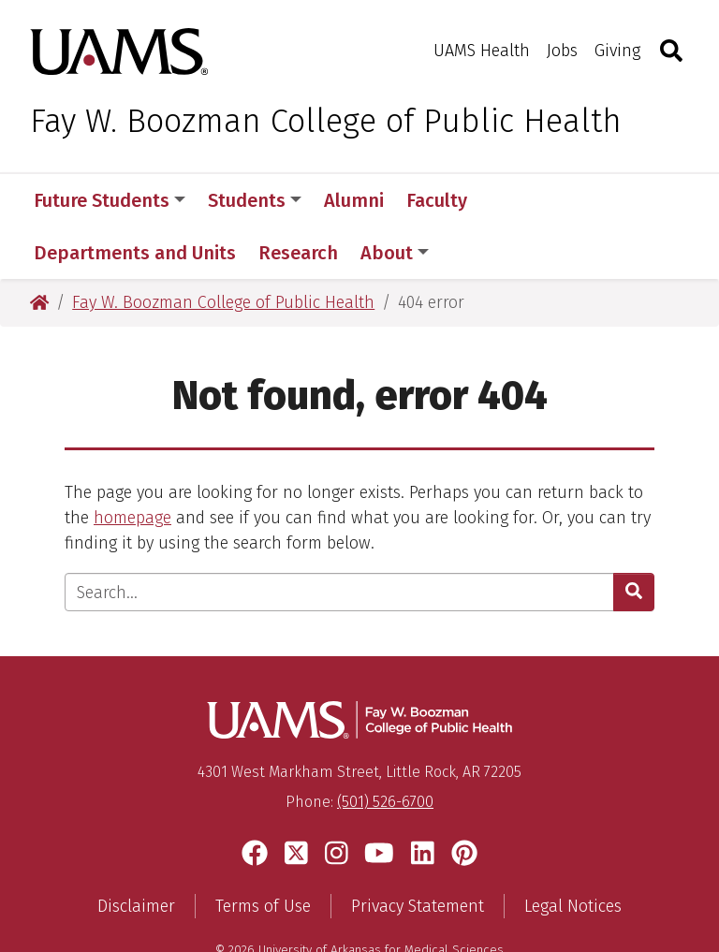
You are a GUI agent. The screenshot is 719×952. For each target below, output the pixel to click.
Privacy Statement (417, 853)
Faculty (436, 200)
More (521, 200)
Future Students (109, 200)
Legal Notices (573, 853)
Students (254, 200)
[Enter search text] (339, 539)
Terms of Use (263, 853)
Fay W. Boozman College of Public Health (326, 120)
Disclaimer (136, 853)
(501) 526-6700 (385, 749)
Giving (617, 50)
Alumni (354, 200)
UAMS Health (481, 50)
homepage (132, 465)
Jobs (562, 50)
